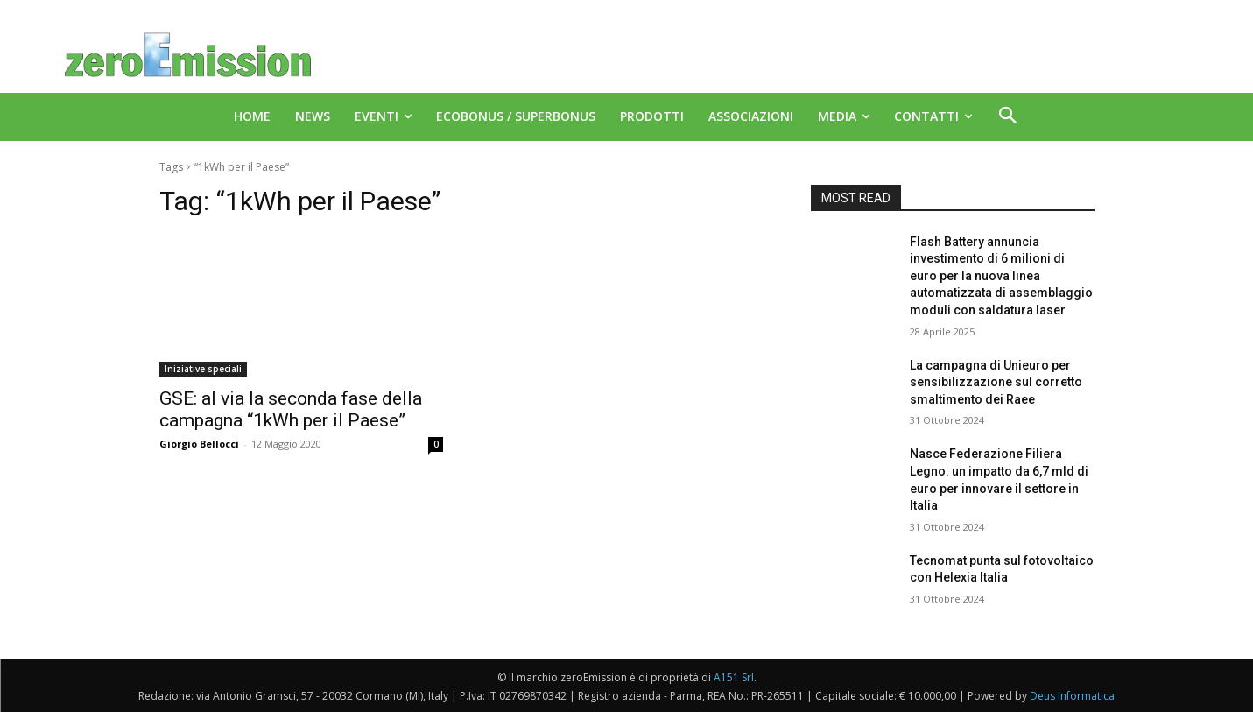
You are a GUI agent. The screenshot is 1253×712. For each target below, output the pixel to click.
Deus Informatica (1072, 695)
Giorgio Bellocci (199, 443)
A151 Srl (734, 677)
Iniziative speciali (203, 369)
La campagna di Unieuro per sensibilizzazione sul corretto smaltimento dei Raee (996, 382)
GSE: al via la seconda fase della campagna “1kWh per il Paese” (290, 409)
